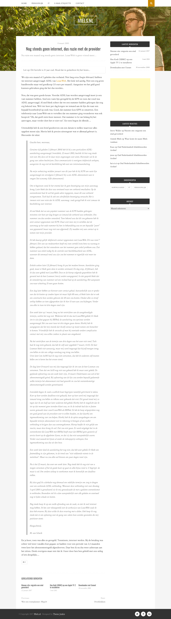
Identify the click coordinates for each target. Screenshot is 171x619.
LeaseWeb (61, 80)
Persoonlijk (37, 3)
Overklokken (99, 601)
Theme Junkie (59, 614)
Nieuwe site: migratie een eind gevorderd (32, 586)
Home (24, 3)
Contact (80, 3)
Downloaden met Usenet (87, 585)
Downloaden (118, 188)
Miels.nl (37, 614)
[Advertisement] (130, 95)
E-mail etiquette (62, 3)
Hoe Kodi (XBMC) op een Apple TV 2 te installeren (63, 586)
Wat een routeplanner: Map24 (34, 601)
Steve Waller (115, 130)
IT (49, 3)
